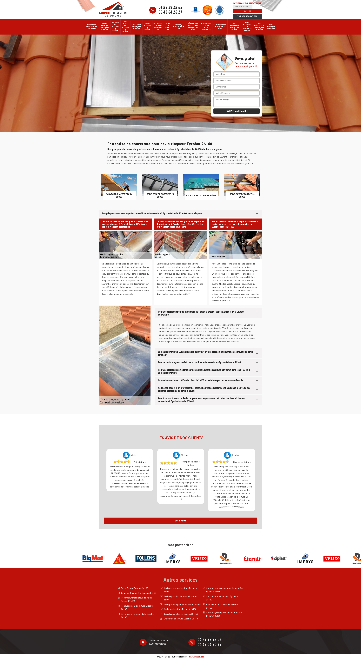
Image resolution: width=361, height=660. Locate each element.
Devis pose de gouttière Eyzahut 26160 (182, 604)
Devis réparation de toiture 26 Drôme (259, 27)
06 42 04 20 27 (170, 12)
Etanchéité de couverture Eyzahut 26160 (222, 606)
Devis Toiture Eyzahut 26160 (134, 588)
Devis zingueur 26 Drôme (271, 26)
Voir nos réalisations (247, 16)
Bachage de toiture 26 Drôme (115, 27)
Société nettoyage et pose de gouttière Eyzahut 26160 (224, 590)
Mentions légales (196, 657)
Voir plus (180, 520)
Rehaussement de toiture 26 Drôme (219, 26)
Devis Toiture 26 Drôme (147, 27)
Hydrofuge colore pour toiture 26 (206, 27)
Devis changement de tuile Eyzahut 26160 (138, 615)
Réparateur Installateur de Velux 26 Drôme (192, 27)
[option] (119, 186)
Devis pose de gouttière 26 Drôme (104, 27)
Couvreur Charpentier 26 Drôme (91, 26)
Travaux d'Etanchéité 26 (178, 26)
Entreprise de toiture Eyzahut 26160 (181, 619)
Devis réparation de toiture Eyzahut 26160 (180, 598)
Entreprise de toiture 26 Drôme (136, 26)
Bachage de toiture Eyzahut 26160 (180, 609)
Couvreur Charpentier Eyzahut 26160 (138, 593)
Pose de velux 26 (167, 27)
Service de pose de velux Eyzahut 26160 (222, 598)
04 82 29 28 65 (170, 7)
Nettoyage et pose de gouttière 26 (157, 27)
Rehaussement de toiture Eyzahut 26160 (137, 607)
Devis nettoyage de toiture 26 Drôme (247, 27)
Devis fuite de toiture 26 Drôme (125, 27)
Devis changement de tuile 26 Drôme (234, 27)
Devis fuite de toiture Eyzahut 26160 (181, 614)
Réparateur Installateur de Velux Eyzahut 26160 (136, 599)
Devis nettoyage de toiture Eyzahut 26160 (180, 590)
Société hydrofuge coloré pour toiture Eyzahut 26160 (224, 614)
